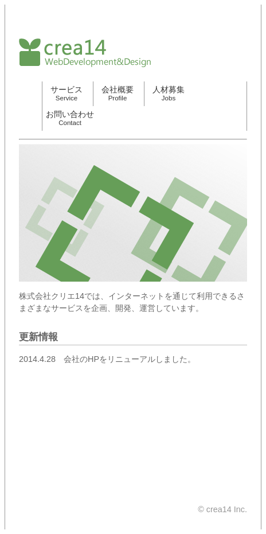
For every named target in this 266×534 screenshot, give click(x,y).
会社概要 (117, 93)
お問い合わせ (70, 118)
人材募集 (168, 93)
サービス (66, 93)
